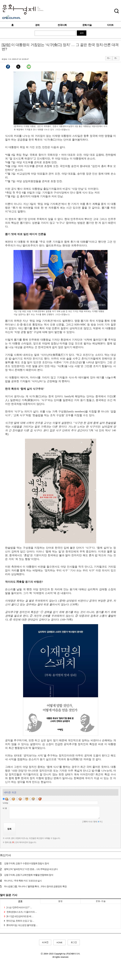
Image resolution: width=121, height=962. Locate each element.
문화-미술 (87, 25)
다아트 (110, 25)
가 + (108, 58)
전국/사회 (62, 25)
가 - (115, 58)
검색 (81, 33)
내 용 (5, 808)
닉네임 (5, 803)
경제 (37, 25)
